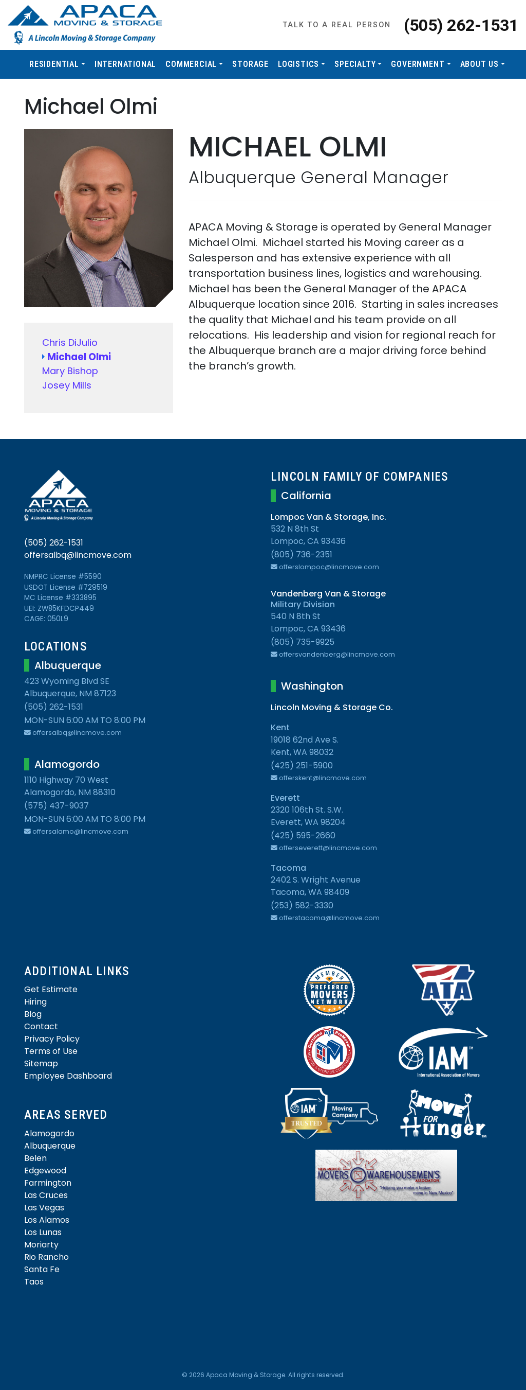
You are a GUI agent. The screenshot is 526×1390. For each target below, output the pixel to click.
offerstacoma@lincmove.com (325, 917)
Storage (250, 64)
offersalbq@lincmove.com (78, 555)
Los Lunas (43, 1232)
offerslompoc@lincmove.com (325, 566)
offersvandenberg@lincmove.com (333, 654)
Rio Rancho (46, 1257)
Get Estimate (51, 989)
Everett (285, 798)
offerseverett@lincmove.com (324, 847)
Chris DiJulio (70, 342)
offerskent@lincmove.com (319, 777)
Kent (280, 727)
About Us (479, 64)
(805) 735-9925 (302, 642)
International (125, 64)
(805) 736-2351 (301, 554)
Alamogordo (49, 1133)
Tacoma (288, 868)
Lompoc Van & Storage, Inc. (328, 517)
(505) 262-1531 (461, 25)
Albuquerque (50, 1146)
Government (417, 64)
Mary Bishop (70, 370)
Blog (33, 1014)
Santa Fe (42, 1269)
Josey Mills (66, 385)
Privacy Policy (52, 1039)
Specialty (354, 64)
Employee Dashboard (68, 1076)
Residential (54, 64)
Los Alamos (46, 1220)
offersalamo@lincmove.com (76, 831)
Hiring (35, 1002)
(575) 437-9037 (56, 806)
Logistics (298, 64)
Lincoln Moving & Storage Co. (332, 707)
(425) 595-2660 (303, 835)
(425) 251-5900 (302, 765)
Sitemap (41, 1063)
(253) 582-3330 (302, 905)
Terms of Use (51, 1051)
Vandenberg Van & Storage (328, 594)
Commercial (191, 64)
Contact (41, 1026)
